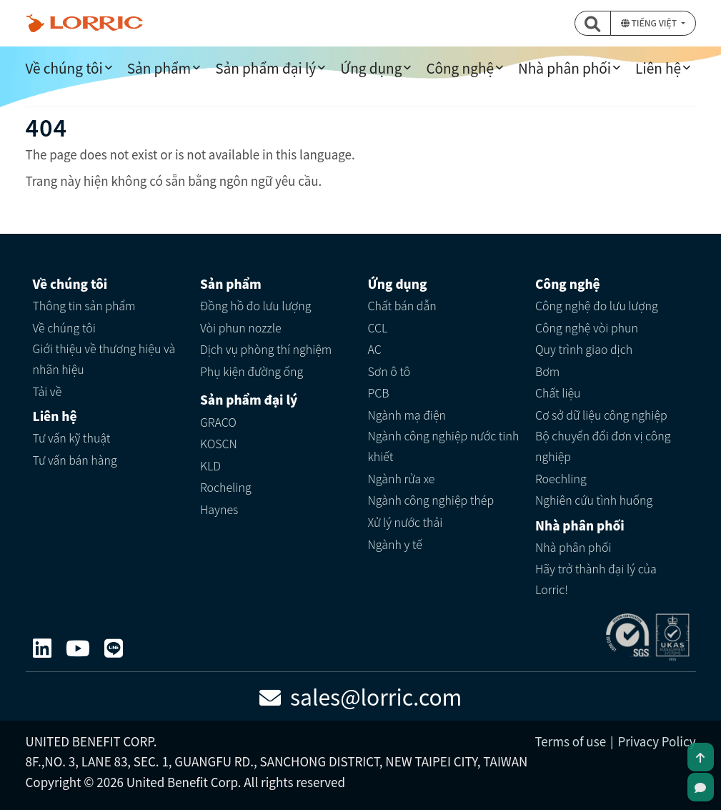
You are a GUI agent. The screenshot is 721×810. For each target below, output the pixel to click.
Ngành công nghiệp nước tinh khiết (443, 446)
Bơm (547, 371)
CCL (378, 327)
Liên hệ (658, 67)
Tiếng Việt (650, 22)
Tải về (47, 391)
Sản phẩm (159, 67)
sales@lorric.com (360, 696)
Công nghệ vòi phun (586, 327)
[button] (593, 23)
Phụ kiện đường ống (251, 371)
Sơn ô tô (389, 371)
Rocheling (226, 486)
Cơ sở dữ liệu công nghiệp (601, 414)
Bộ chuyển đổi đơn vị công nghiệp (602, 446)
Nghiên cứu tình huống (593, 499)
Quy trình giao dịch (583, 348)
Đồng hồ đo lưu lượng (256, 305)
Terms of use (570, 741)
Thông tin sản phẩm (84, 305)
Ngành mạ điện (407, 414)
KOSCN (218, 443)
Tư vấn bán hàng (75, 459)
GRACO (218, 421)
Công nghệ (460, 67)
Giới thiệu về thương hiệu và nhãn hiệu (104, 358)
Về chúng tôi (64, 67)
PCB (378, 392)
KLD (210, 465)
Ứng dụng (371, 67)
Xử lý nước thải (405, 521)
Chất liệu (558, 392)
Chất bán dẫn (402, 305)
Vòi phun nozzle (241, 327)
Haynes (219, 509)
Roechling (561, 478)
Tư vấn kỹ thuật (72, 437)
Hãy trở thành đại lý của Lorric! (596, 579)
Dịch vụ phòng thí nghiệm (266, 348)
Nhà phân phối (564, 67)
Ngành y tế (395, 544)
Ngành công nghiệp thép (431, 499)
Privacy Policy (656, 741)
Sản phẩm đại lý (265, 67)
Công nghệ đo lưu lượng (596, 305)
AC (375, 348)
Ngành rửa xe (401, 478)
